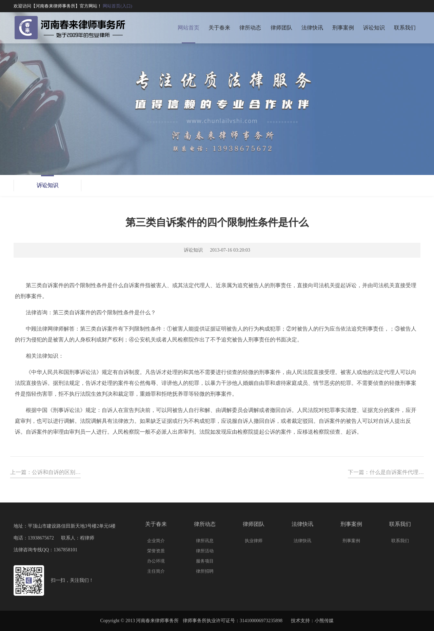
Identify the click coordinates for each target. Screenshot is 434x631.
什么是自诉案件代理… (397, 472)
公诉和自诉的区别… (56, 472)
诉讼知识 (374, 28)
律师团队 (281, 28)
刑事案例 (343, 28)
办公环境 (156, 561)
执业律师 (253, 540)
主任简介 (156, 571)
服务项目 (205, 561)
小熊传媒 (324, 620)
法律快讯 (312, 28)
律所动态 (250, 28)
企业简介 (156, 540)
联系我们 (405, 28)
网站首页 (188, 28)
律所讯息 (205, 540)
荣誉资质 (156, 550)
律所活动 (205, 550)
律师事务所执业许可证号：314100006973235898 (232, 620)
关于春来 (219, 28)
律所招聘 (205, 571)
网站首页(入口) (117, 5)
